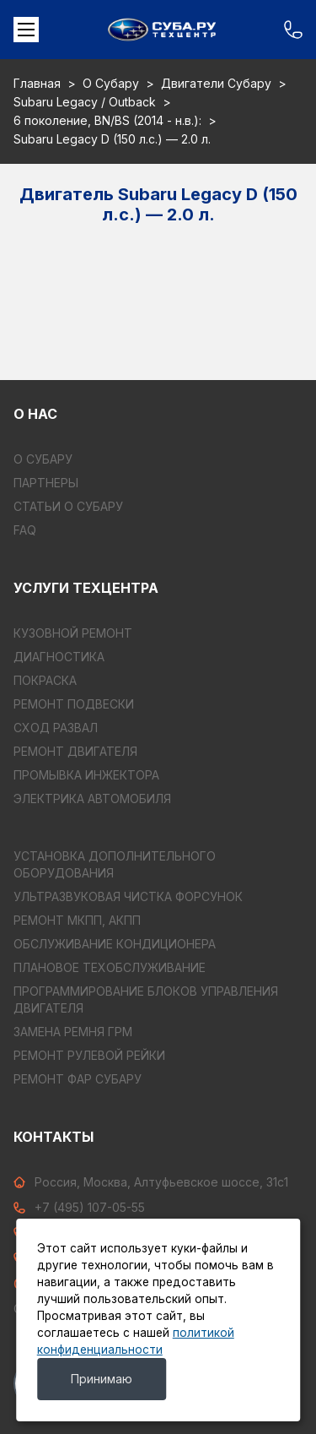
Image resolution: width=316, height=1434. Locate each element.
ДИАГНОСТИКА (58, 656)
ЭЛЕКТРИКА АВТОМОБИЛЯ (92, 798)
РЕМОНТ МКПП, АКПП (77, 920)
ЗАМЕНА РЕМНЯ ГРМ (72, 1031)
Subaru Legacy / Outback (84, 102)
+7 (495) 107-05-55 (79, 1207)
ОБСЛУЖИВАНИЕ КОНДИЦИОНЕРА (114, 944)
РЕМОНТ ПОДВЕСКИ (73, 704)
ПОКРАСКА (45, 680)
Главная (37, 83)
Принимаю (101, 1379)
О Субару (111, 83)
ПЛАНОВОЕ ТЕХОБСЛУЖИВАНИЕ (109, 967)
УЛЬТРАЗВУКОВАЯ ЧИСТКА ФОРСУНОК (128, 896)
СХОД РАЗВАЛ (55, 727)
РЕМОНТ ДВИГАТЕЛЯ (75, 751)
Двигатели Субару (216, 83)
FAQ (24, 530)
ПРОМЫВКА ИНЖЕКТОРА (86, 775)
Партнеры (45, 482)
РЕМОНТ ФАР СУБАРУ (77, 1079)
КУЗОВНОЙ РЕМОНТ (72, 633)
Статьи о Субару (68, 506)
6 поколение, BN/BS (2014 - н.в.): (107, 120)
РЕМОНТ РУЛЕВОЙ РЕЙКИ (89, 1055)
